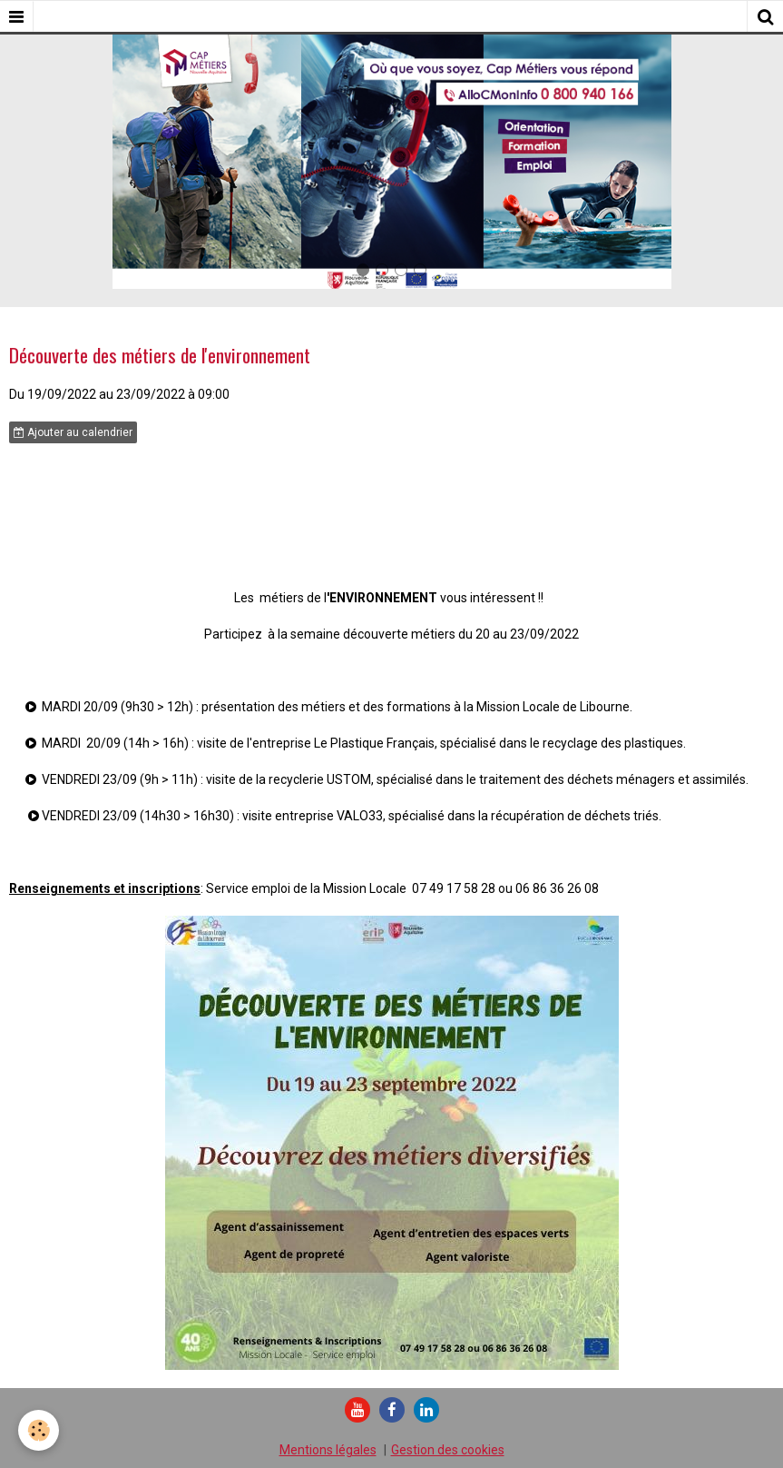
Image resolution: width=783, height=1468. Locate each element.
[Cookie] (38, 1430)
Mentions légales (328, 1450)
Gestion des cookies (447, 1450)
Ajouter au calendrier (73, 432)
